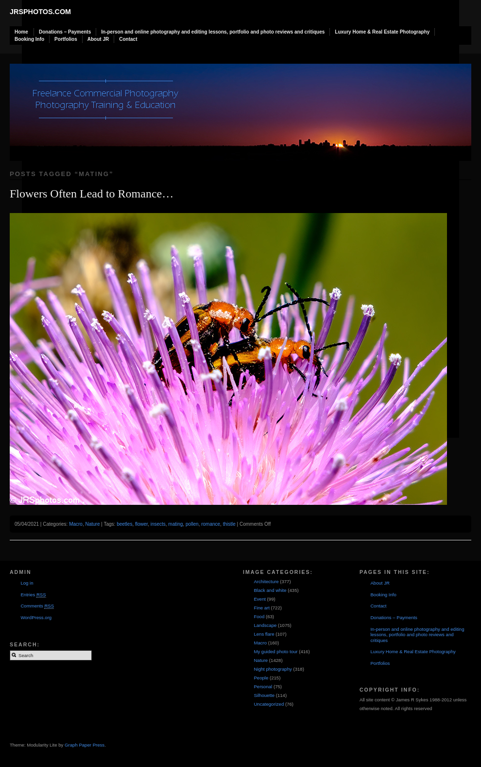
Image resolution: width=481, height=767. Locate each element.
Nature (92, 524)
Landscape (265, 625)
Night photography (273, 669)
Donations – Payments (65, 32)
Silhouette (264, 695)
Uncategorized (269, 704)
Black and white (270, 590)
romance (210, 524)
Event (260, 599)
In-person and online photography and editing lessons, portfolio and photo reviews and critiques (213, 32)
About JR (98, 39)
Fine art (262, 607)
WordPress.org (36, 617)
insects (158, 524)
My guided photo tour (275, 651)
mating (175, 524)
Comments (37, 606)
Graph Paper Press (84, 745)
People (261, 677)
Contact (128, 39)
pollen (192, 524)
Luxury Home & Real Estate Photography (382, 32)
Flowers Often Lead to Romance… (91, 193)
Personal (263, 686)
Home (21, 32)
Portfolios (65, 39)
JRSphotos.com (40, 12)
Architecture (266, 581)
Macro (76, 524)
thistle (229, 524)
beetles (124, 524)
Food (259, 616)
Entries (33, 595)
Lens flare (264, 634)
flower (141, 524)
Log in (26, 583)
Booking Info (29, 39)
